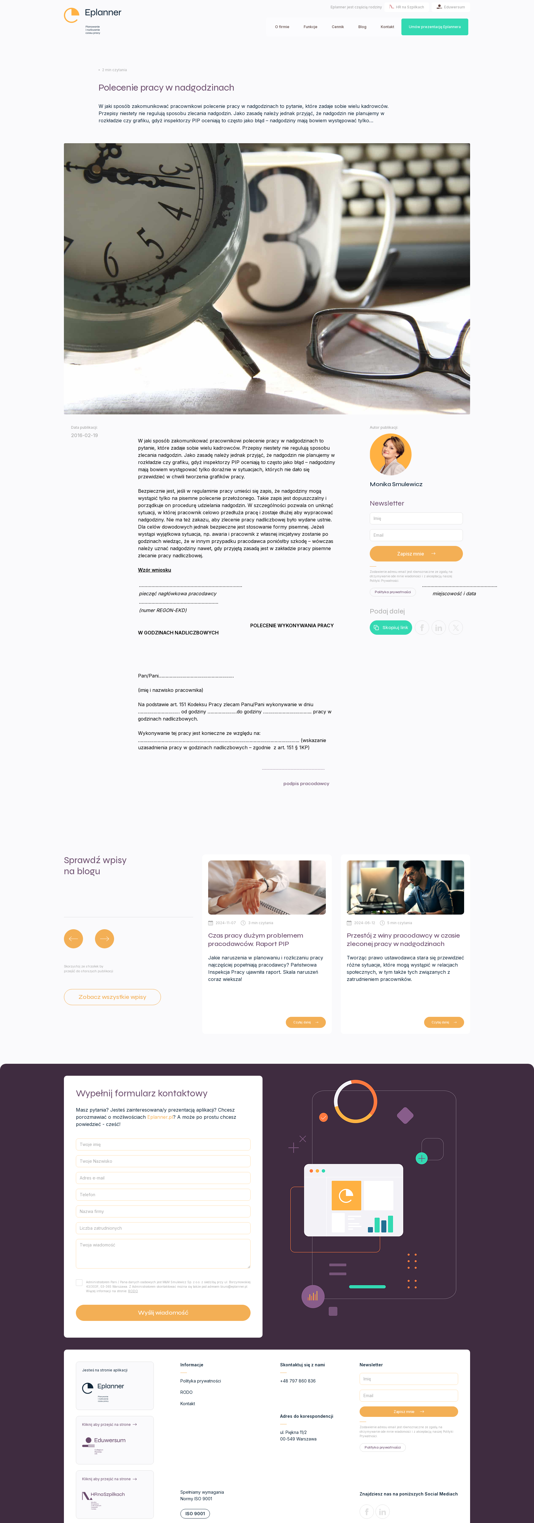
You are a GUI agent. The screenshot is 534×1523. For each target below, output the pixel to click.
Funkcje (310, 27)
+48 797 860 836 (298, 1380)
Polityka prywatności (200, 1380)
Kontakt (387, 27)
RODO (133, 1291)
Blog (362, 27)
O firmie (282, 27)
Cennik (338, 27)
